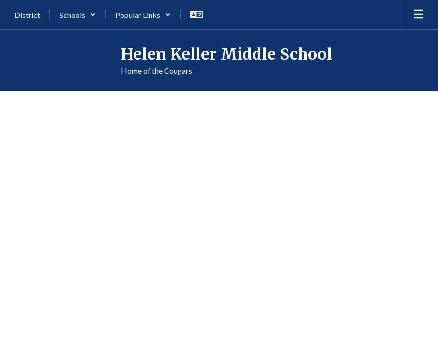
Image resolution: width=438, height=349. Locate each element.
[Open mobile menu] (418, 14)
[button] (78, 14)
